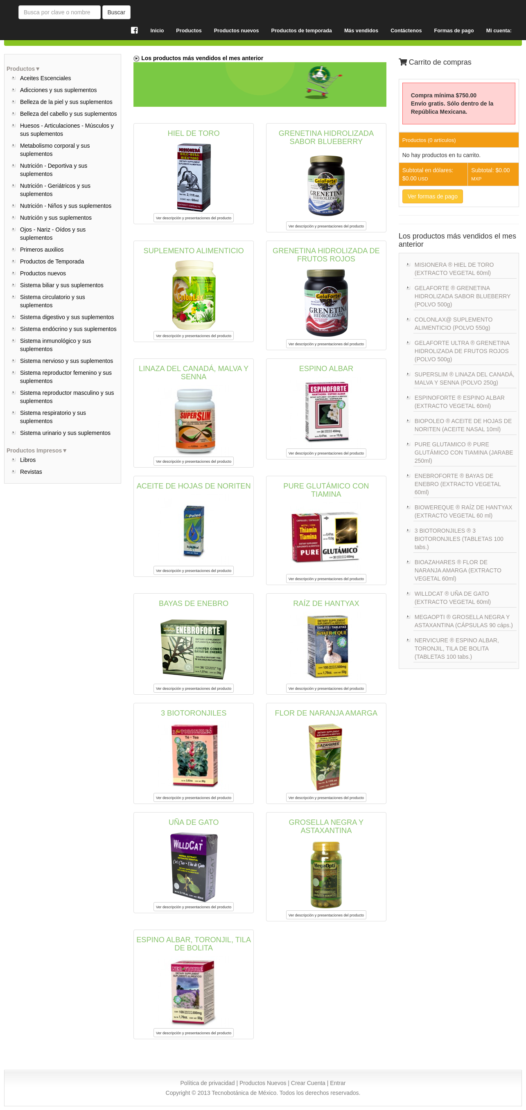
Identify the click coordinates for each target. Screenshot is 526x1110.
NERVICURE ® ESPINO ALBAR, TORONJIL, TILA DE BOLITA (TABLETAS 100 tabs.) (457, 648)
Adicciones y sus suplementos (58, 90)
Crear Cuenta (308, 1083)
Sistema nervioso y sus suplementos (66, 361)
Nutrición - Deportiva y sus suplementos (53, 169)
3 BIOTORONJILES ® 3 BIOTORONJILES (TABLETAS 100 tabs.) (459, 538)
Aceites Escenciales (45, 78)
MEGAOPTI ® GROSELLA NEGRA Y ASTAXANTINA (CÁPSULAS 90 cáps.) (464, 621)
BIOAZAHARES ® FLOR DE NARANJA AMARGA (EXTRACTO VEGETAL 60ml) (458, 570)
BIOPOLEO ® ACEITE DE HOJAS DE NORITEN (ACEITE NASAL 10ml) (463, 425)
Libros (28, 460)
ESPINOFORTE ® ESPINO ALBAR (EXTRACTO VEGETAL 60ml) (460, 401)
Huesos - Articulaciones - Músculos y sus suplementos (67, 129)
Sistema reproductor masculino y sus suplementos (67, 397)
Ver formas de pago (433, 196)
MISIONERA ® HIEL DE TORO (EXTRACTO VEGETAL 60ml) (454, 268)
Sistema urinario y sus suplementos (65, 433)
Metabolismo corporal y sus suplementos (55, 149)
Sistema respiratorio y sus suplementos (53, 417)
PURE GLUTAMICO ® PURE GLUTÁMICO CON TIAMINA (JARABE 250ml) (464, 452)
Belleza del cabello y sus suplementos (68, 113)
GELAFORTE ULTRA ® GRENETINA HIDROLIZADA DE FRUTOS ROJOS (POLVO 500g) (462, 351)
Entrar (337, 1083)
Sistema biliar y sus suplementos (62, 285)
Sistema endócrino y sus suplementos (68, 329)
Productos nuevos (43, 273)
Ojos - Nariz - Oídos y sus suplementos (53, 233)
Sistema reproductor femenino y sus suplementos (66, 376)
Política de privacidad (208, 1083)
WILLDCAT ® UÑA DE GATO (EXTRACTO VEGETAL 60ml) (453, 597)
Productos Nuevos (262, 1083)
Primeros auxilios (42, 249)
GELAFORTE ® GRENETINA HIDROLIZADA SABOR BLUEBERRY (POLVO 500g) (462, 296)
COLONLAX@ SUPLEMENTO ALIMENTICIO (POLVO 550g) (454, 323)
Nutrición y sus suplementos (56, 217)
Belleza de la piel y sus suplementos (66, 102)
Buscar (117, 12)
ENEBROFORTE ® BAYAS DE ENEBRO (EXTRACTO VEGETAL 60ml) (458, 484)
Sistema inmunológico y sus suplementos (55, 345)
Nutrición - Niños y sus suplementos (65, 206)
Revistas (31, 471)
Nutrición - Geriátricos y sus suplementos (55, 189)
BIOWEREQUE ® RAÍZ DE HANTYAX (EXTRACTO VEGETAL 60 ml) (463, 511)
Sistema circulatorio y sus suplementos (52, 301)
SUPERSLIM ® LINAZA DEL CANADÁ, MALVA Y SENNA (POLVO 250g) (465, 378)
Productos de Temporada (52, 261)
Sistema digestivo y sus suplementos (67, 317)
